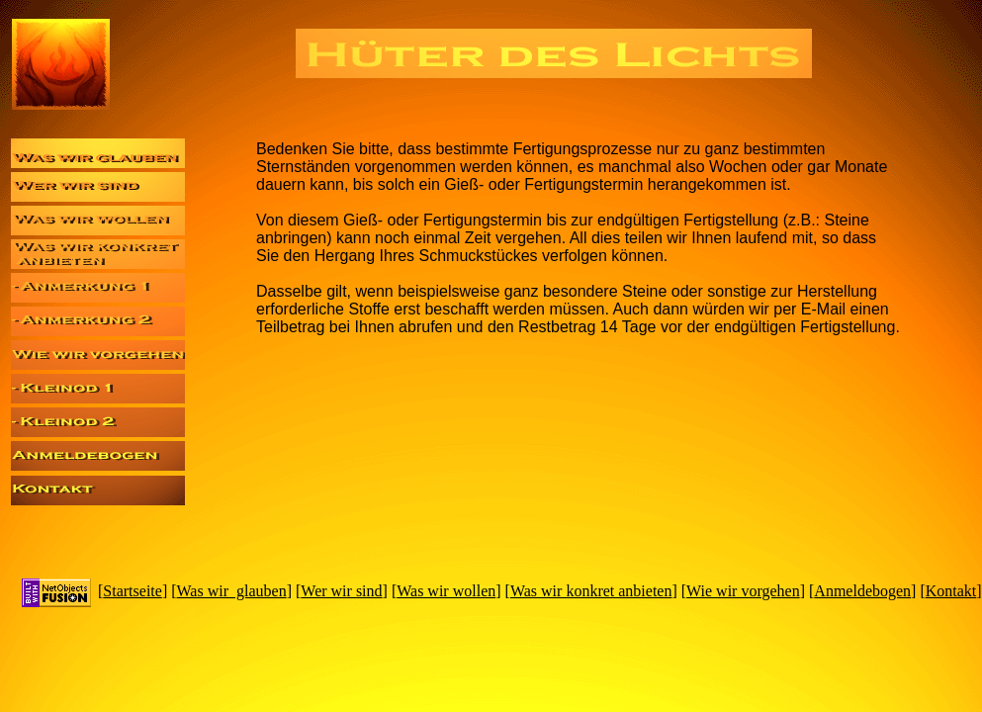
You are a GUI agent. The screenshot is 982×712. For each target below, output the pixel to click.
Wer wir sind (341, 590)
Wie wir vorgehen (743, 590)
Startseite (132, 590)
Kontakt (951, 590)
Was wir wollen (446, 590)
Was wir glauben (232, 590)
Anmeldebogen (862, 590)
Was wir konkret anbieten (591, 590)
